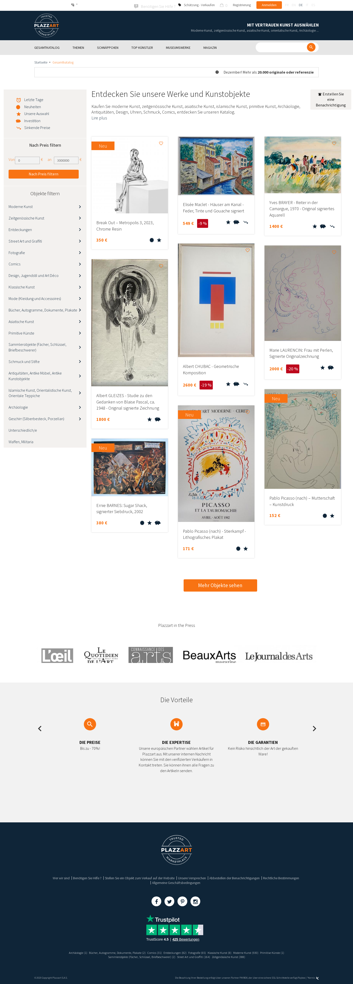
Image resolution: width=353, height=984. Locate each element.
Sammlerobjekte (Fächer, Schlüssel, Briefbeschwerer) (37, 346)
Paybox (301, 977)
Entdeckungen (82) (174, 952)
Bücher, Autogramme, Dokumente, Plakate (43, 309)
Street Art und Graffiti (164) (196, 956)
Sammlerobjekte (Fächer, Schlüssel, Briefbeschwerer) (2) (137, 956)
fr (287, 5)
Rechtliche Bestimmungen (281, 877)
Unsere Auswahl (36, 112)
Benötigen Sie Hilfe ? (87, 877)
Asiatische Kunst (21, 320)
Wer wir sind (61, 877)
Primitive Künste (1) (284, 952)
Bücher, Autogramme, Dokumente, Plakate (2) (109, 952)
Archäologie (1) (65, 952)
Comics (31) (151, 952)
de (301, 5)
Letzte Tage (33, 98)
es (313, 5)
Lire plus (99, 117)
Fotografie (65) (199, 952)
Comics (14, 263)
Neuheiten (32, 106)
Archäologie (18, 406)
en (294, 5)
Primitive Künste (21, 332)
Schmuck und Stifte (24, 360)
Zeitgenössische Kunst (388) (235, 956)
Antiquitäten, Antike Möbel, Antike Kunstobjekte (35, 375)
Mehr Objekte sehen (220, 584)
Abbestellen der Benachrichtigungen (234, 877)
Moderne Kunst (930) (255, 952)
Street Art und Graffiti (25, 240)
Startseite (40, 61)
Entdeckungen (20, 228)
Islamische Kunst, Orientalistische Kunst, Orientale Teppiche (40, 392)
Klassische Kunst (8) (225, 952)
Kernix (313, 977)
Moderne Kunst (21, 206)
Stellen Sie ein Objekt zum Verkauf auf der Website (140, 877)
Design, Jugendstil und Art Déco (34, 274)
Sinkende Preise (37, 126)
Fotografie (17, 251)
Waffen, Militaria (21, 441)
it (307, 5)
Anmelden (269, 5)
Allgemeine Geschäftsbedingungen (176, 882)
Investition (32, 119)
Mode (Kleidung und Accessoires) (35, 297)
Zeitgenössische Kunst (26, 217)
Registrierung (242, 5)
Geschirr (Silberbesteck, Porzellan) (36, 417)
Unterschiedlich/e (23, 429)
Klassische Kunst (22, 286)
